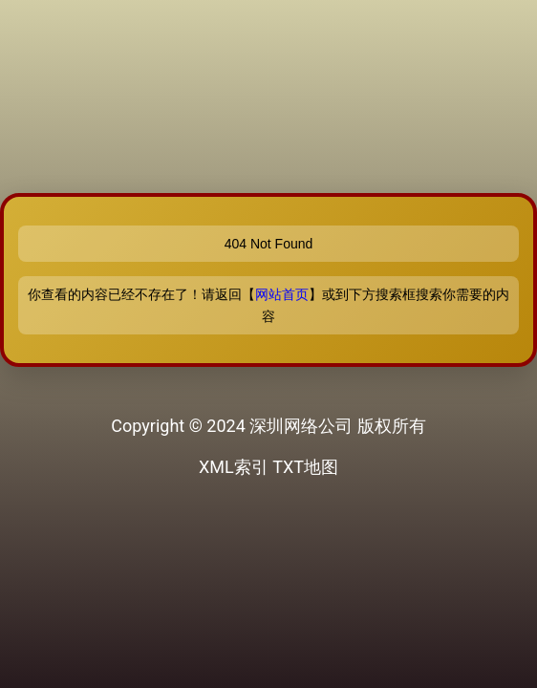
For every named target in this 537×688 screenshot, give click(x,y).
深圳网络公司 (301, 426)
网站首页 (282, 294)
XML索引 (233, 467)
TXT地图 (305, 467)
